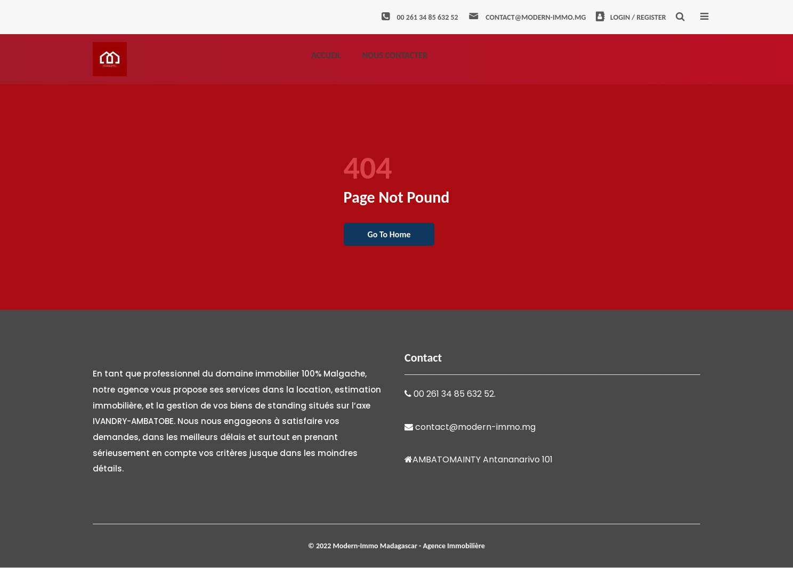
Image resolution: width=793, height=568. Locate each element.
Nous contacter (394, 55)
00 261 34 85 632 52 (420, 17)
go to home (389, 234)
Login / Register (631, 17)
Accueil (326, 55)
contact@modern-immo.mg (527, 17)
